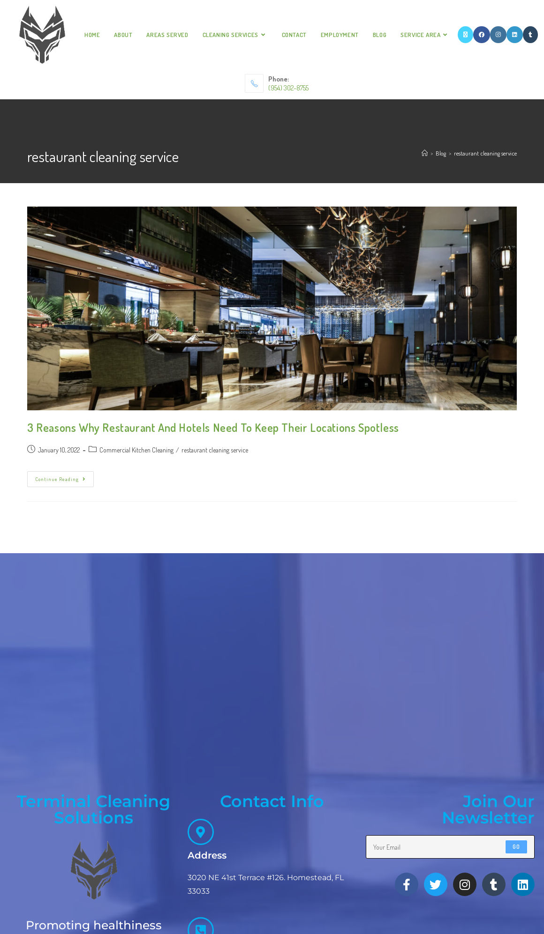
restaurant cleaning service (485, 153)
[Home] (425, 153)
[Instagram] (498, 34)
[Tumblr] (530, 34)
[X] (465, 34)
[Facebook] (481, 34)
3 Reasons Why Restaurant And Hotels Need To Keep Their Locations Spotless (213, 427)
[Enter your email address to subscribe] (450, 870)
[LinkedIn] (514, 34)
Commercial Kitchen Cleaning (136, 450)
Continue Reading (64, 476)
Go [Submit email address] (516, 870)
